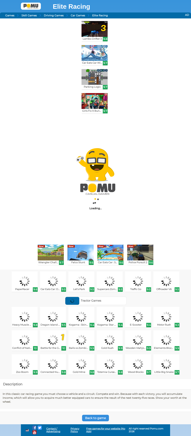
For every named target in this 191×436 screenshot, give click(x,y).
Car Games (78, 15)
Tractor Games (83, 300)
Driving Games (54, 15)
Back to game (95, 418)
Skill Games (29, 15)
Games (9, 15)
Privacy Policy (75, 430)
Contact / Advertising (53, 430)
